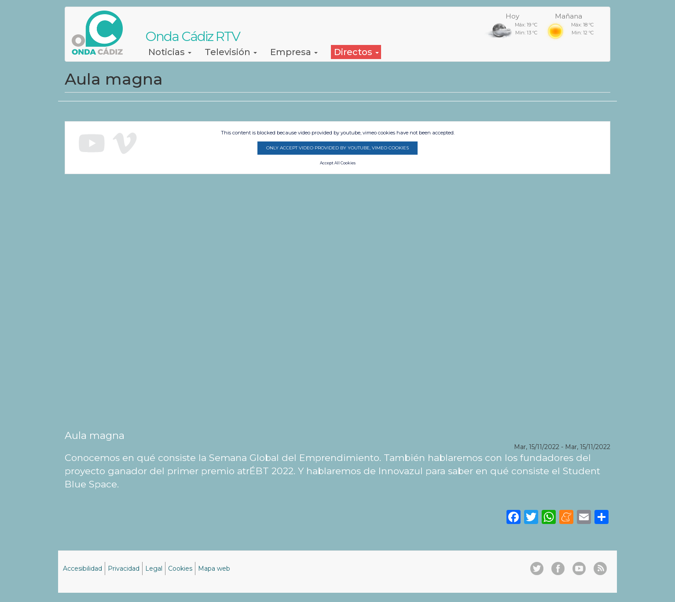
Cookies (180, 568)
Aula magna (95, 435)
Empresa (294, 52)
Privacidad (123, 568)
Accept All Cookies (338, 163)
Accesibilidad (82, 568)
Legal (153, 568)
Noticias (169, 52)
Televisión (231, 52)
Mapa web (214, 568)
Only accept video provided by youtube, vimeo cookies (337, 148)
